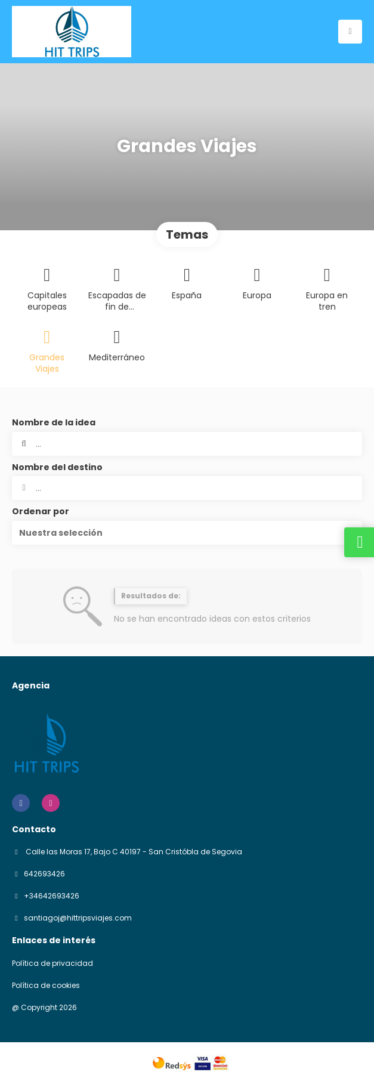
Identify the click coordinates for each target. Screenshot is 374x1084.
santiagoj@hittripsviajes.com (78, 918)
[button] (187, 533)
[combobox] (187, 488)
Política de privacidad (52, 963)
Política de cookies (46, 985)
